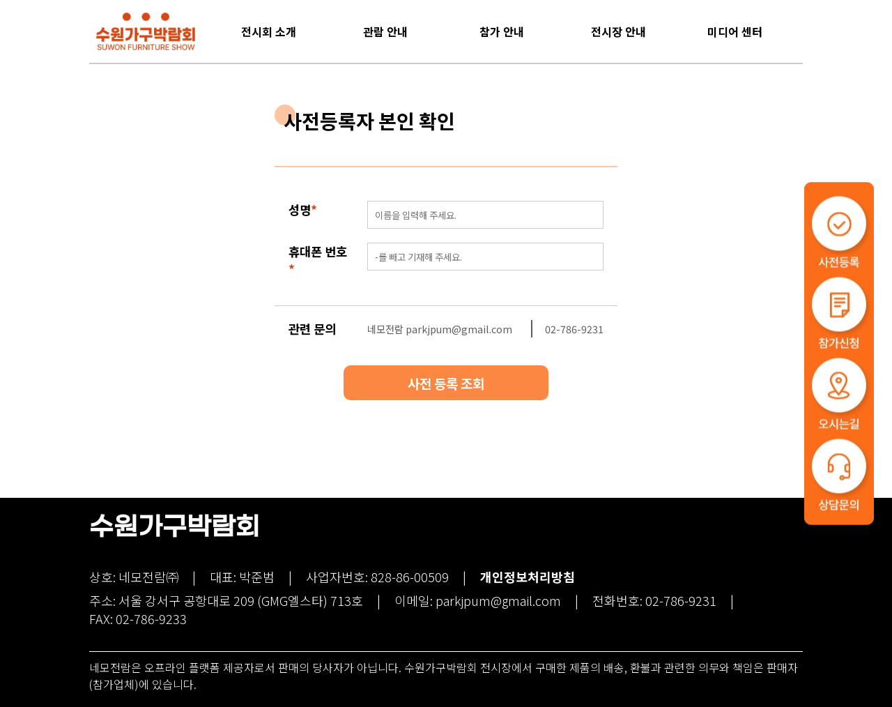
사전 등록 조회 (446, 383)
